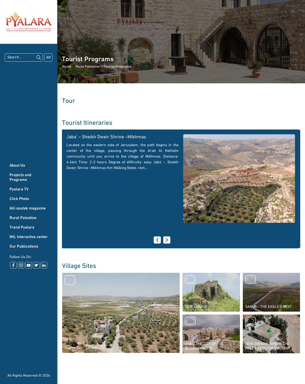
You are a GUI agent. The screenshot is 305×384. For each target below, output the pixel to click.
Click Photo (19, 199)
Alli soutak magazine (28, 208)
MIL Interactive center (29, 237)
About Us (17, 166)
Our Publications (24, 246)
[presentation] (157, 240)
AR (48, 58)
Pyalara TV (19, 189)
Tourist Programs (117, 67)
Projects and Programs (20, 177)
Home (66, 67)
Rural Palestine (23, 218)
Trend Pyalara (22, 227)
